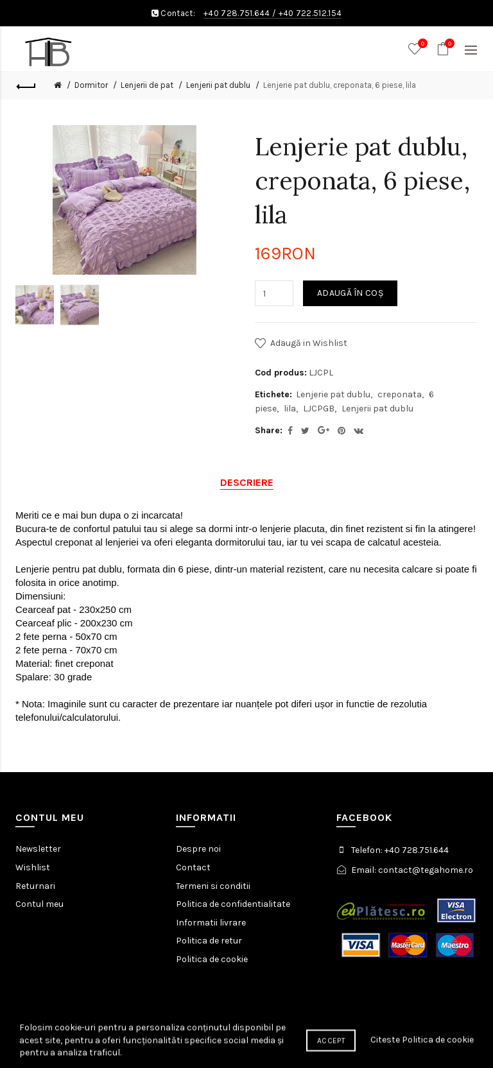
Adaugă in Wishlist (308, 343)
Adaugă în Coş (350, 293)
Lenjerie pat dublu (333, 394)
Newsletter (38, 848)
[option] (34, 304)
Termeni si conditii (213, 886)
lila (290, 408)
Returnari (35, 886)
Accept (331, 1055)
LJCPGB (318, 408)
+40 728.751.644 (236, 13)
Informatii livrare (211, 922)
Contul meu (39, 904)
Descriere (246, 482)
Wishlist (32, 867)
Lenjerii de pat (147, 85)
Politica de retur (209, 940)
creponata (399, 394)
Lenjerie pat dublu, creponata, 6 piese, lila (339, 85)
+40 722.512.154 (310, 13)
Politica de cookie (212, 959)
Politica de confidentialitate (233, 904)
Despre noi (198, 848)
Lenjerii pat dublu (218, 85)
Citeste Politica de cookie (422, 1054)
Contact (193, 867)
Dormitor (91, 85)
